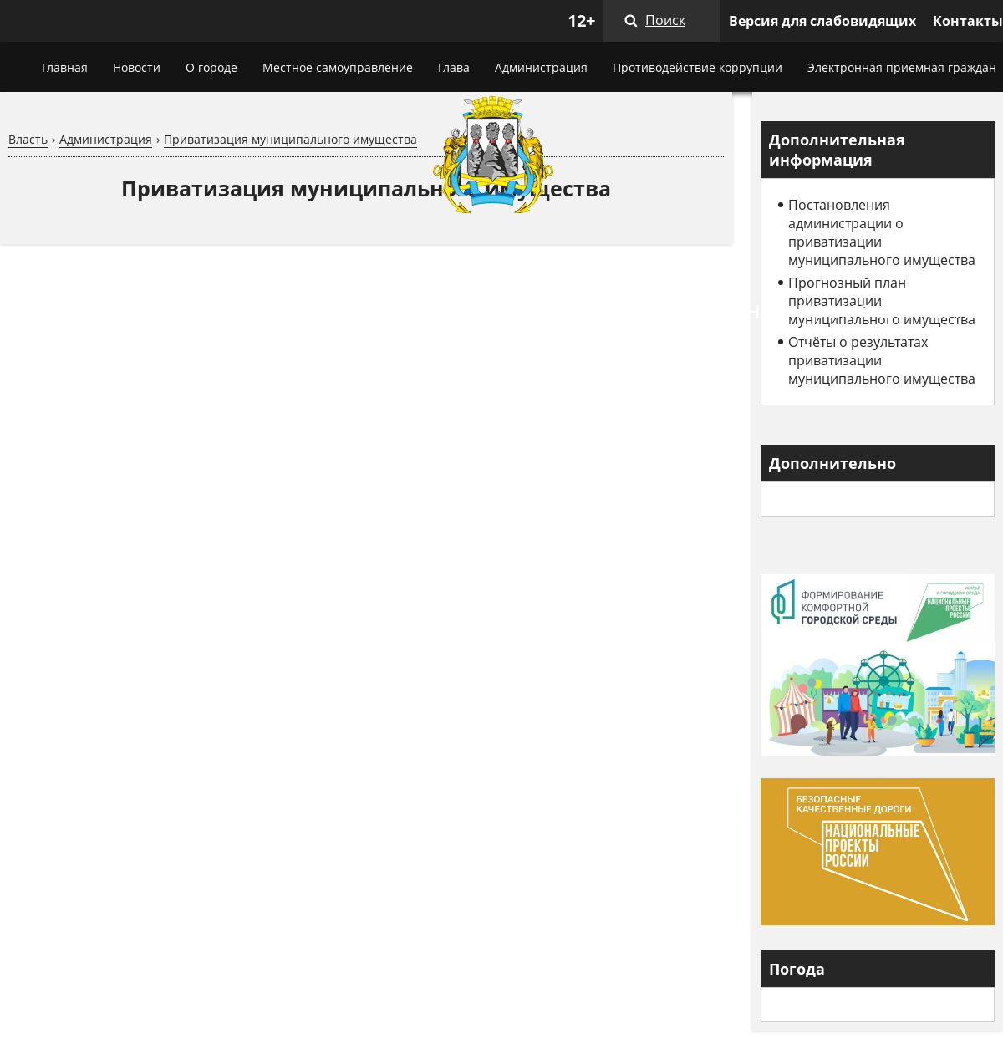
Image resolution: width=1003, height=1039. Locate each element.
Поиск (665, 20)
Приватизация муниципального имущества (290, 139)
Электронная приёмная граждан (901, 67)
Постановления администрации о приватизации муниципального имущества (881, 232)
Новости (136, 67)
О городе (211, 67)
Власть (28, 139)
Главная (65, 67)
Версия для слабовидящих (822, 21)
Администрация (541, 67)
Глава (454, 67)
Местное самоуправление (337, 67)
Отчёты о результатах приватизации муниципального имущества (881, 360)
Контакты (968, 21)
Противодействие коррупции (697, 67)
